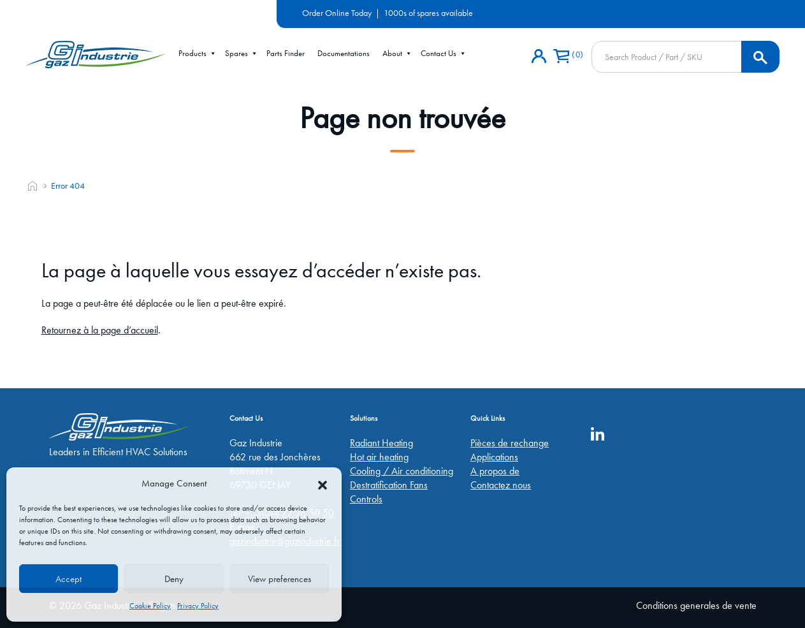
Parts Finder (285, 53)
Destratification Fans (389, 485)
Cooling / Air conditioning (401, 471)
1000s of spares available (428, 12)
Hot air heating (379, 457)
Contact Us (444, 53)
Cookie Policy (150, 606)
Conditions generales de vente (696, 605)
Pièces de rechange (509, 442)
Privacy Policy (198, 606)
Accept (68, 579)
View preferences (279, 579)
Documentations (343, 53)
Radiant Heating (381, 442)
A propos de (494, 471)
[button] (322, 483)
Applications (494, 457)
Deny (174, 579)
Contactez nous (500, 485)
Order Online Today (337, 12)
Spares (241, 53)
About (397, 53)
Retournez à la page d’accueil (99, 330)
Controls (366, 499)
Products (197, 53)
